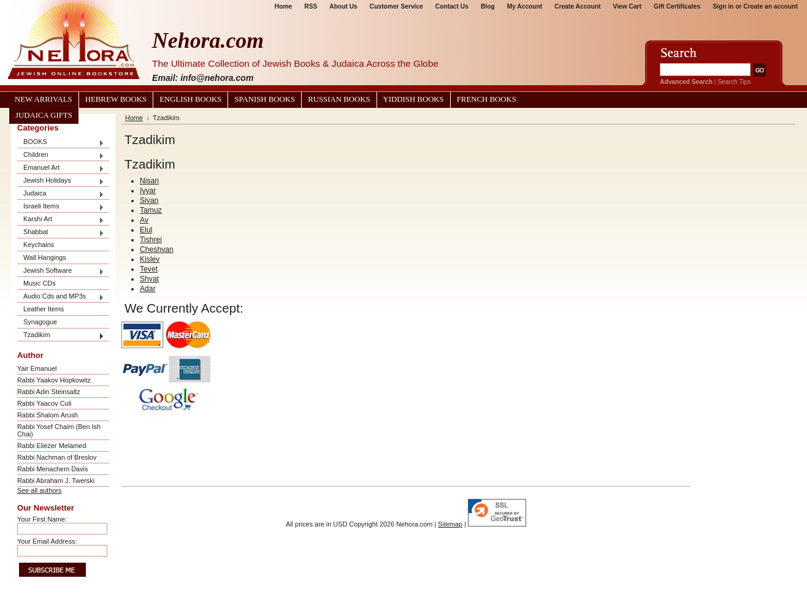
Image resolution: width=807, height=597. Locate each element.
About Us (343, 6)
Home (283, 6)
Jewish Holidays (60, 181)
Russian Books (339, 99)
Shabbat (60, 232)
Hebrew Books (116, 99)
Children (60, 155)
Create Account (577, 6)
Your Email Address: (47, 541)
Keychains (38, 244)
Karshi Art (60, 219)
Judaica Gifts (43, 115)
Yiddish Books (413, 99)
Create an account (770, 6)
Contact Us (452, 6)
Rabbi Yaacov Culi (44, 403)
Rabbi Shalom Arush (47, 415)
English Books (190, 99)
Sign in (723, 6)
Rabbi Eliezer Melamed (51, 445)
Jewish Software (60, 271)
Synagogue (40, 321)
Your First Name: (42, 519)
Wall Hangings (44, 257)
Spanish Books (264, 99)
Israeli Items (60, 206)
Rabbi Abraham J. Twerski (55, 480)
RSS (310, 6)
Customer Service (396, 6)
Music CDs (39, 283)
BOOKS (60, 142)
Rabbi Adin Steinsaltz (48, 391)
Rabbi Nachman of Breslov (56, 457)
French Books (486, 99)
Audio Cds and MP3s (60, 297)
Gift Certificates (677, 6)
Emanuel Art (60, 168)
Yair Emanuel (36, 368)
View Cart (627, 6)
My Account (525, 6)
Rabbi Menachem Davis (52, 469)
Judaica (60, 194)
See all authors (39, 490)
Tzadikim (60, 335)
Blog (488, 6)
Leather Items (43, 309)
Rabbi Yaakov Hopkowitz (54, 380)
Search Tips (734, 81)
